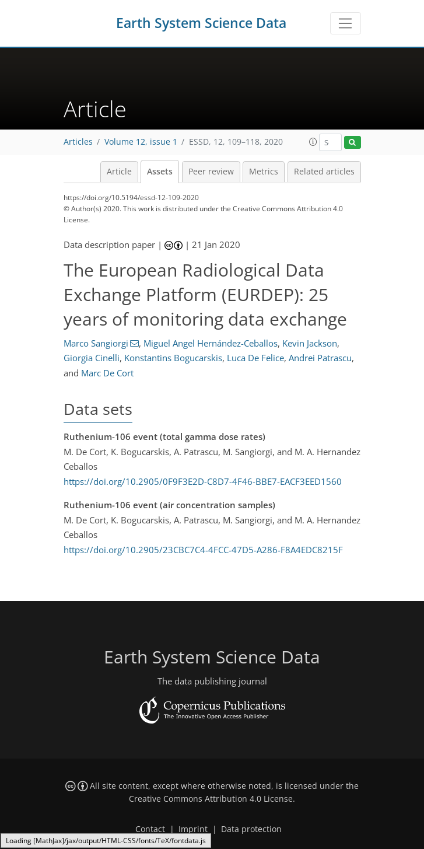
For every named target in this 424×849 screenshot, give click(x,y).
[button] (313, 142)
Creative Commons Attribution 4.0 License (211, 799)
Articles (78, 142)
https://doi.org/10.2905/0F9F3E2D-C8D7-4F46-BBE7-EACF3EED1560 (203, 481)
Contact (150, 829)
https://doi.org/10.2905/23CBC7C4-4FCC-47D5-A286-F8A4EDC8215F (203, 549)
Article (119, 171)
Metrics (263, 171)
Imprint (193, 829)
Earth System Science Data (201, 23)
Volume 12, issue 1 (140, 142)
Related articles (324, 171)
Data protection (251, 829)
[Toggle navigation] (345, 23)
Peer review (211, 171)
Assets (160, 171)
